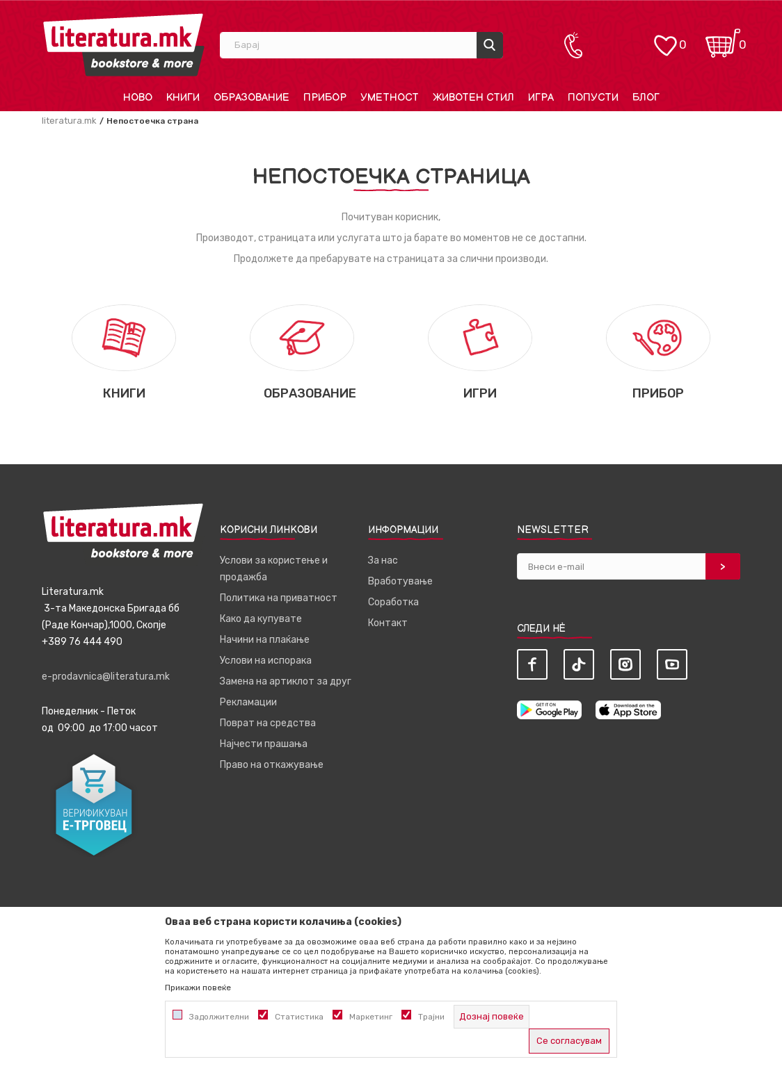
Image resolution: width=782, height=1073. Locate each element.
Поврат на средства (268, 723)
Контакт (388, 623)
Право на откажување (272, 765)
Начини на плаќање (265, 640)
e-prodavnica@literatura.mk (106, 676)
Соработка (393, 602)
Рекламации (248, 702)
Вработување (400, 581)
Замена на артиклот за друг (285, 681)
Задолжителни (219, 1017)
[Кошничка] (722, 38)
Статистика (299, 1017)
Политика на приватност (278, 598)
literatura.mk (69, 120)
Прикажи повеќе (198, 987)
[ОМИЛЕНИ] (665, 38)
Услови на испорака (266, 660)
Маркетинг (370, 1017)
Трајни (431, 1017)
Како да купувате (261, 619)
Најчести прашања (264, 744)
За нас (383, 560)
